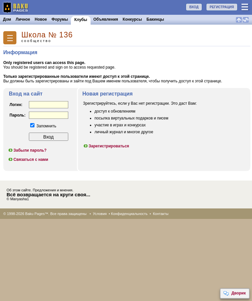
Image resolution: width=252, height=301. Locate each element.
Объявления (106, 19)
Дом (7, 19)
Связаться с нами (28, 159)
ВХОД (194, 7)
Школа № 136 (47, 35)
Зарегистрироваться (106, 146)
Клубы (80, 19)
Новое (41, 19)
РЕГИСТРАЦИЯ (222, 7)
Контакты (161, 214)
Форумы (60, 19)
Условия (100, 214)
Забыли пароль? (27, 150)
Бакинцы (155, 19)
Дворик (234, 293)
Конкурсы (132, 19)
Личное (23, 19)
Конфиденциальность (129, 214)
